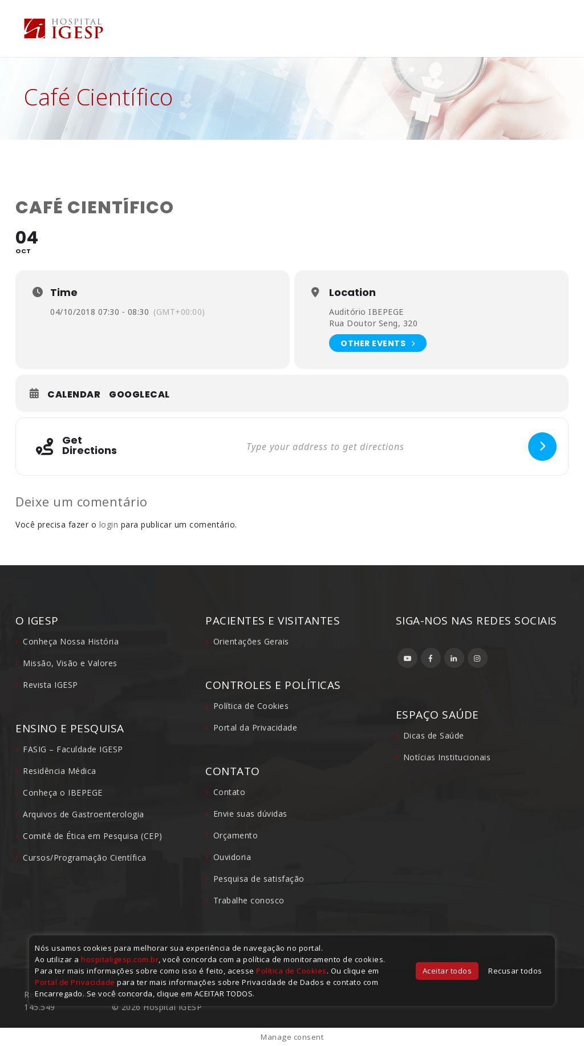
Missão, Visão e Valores (70, 663)
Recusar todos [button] (515, 971)
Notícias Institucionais (447, 757)
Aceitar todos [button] (447, 971)
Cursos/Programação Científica (85, 857)
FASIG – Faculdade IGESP (73, 749)
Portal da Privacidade (255, 727)
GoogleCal (139, 394)
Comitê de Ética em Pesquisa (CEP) (93, 835)
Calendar (73, 394)
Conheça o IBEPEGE (63, 792)
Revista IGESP (50, 684)
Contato (229, 791)
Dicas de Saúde (433, 735)
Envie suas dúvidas (250, 813)
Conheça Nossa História (71, 641)
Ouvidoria (232, 857)
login (109, 524)
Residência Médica (59, 770)
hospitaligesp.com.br (120, 959)
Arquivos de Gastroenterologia (83, 814)
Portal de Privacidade (75, 982)
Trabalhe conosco (249, 900)
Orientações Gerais (251, 641)
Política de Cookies (251, 705)
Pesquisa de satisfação (259, 878)
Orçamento (235, 835)
